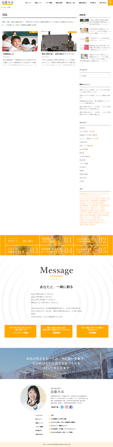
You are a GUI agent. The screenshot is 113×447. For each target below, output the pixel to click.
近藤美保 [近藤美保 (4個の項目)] (91, 222)
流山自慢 (82, 160)
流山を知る (83, 178)
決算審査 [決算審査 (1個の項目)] (91, 210)
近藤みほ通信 (59, 2)
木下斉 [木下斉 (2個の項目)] (102, 208)
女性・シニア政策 (85, 145)
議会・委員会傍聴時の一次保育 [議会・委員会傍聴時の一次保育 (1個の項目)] (93, 215)
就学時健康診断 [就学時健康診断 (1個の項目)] (84, 205)
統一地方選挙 (84, 149)
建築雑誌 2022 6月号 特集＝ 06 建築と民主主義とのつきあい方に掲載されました (94, 48)
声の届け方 (93, 2)
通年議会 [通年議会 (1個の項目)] (86, 224)
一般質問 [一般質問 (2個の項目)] (103, 198)
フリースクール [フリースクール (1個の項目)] (96, 196)
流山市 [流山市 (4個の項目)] (96, 210)
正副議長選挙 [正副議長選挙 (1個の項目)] (83, 210)
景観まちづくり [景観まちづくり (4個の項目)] (95, 208)
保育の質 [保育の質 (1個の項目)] (82, 200)
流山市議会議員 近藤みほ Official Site (60, 444)
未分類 (82, 181)
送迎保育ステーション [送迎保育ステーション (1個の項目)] (100, 222)
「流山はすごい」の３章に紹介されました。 (94, 39)
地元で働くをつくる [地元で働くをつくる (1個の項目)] (85, 203)
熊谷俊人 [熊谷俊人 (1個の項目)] (102, 210)
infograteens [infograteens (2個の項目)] (83, 193)
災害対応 (82, 128)
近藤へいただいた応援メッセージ (90, 90)
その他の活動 (84, 156)
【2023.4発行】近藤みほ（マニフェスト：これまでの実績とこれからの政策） (94, 31)
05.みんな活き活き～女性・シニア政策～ (62, 432)
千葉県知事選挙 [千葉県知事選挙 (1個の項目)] (94, 200)
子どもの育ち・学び (86, 131)
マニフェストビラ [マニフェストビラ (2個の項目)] (84, 198)
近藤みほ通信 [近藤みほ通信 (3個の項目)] (83, 222)
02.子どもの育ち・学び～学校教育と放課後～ (63, 422)
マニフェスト (39, 415)
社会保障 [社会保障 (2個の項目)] (90, 212)
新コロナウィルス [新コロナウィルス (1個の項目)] (84, 208)
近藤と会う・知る (70, 2)
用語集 (82, 170)
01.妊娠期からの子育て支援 (58, 419)
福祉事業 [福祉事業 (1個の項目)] (96, 212)
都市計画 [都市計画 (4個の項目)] (93, 224)
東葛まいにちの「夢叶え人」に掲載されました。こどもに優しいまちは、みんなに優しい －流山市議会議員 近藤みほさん (94, 58)
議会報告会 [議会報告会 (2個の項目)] (106, 215)
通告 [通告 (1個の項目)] (81, 224)
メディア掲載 (48, 2)
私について (28, 2)
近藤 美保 (93, 108)
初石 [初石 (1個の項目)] (87, 200)
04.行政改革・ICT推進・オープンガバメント (63, 429)
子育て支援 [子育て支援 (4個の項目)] (95, 203)
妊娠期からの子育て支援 (87, 135)
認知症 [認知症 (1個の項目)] (82, 215)
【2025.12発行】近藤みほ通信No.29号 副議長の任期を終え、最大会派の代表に (94, 22)
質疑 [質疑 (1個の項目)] (98, 217)
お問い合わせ (103, 2)
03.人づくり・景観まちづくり (59, 425)
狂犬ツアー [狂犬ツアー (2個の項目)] (83, 212)
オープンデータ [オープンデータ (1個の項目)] (104, 193)
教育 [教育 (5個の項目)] (108, 205)
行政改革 (82, 142)
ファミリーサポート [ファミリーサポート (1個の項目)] (85, 196)
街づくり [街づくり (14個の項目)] (102, 212)
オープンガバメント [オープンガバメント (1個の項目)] (93, 193)
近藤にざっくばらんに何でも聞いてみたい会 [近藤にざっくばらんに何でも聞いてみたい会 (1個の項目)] (91, 220)
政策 (81, 153)
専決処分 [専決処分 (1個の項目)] (102, 203)
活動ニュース (38, 2)
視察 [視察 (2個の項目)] (107, 212)
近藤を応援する (83, 2)
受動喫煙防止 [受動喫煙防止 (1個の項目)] (103, 200)
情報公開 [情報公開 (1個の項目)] (103, 205)
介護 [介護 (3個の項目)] (108, 198)
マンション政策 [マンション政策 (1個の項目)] (95, 198)
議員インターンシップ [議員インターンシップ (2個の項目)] (85, 217)
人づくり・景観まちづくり (88, 138)
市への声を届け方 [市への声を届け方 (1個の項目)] (94, 205)
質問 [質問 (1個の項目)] (94, 217)
